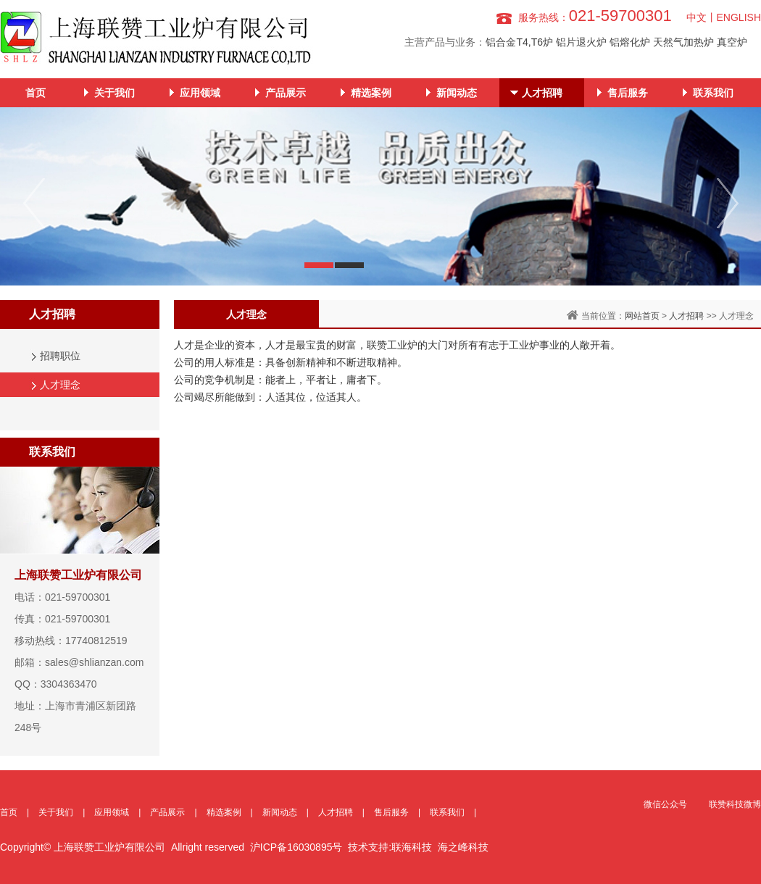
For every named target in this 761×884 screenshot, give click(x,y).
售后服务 (627, 93)
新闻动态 (456, 93)
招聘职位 (60, 356)
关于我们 (114, 93)
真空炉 (732, 42)
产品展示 (285, 93)
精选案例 (371, 93)
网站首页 (642, 316)
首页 (35, 93)
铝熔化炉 (630, 42)
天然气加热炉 (683, 42)
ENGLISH (739, 17)
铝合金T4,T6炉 (519, 42)
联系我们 (713, 93)
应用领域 (200, 93)
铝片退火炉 (581, 42)
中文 (696, 17)
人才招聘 (542, 93)
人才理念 (60, 385)
